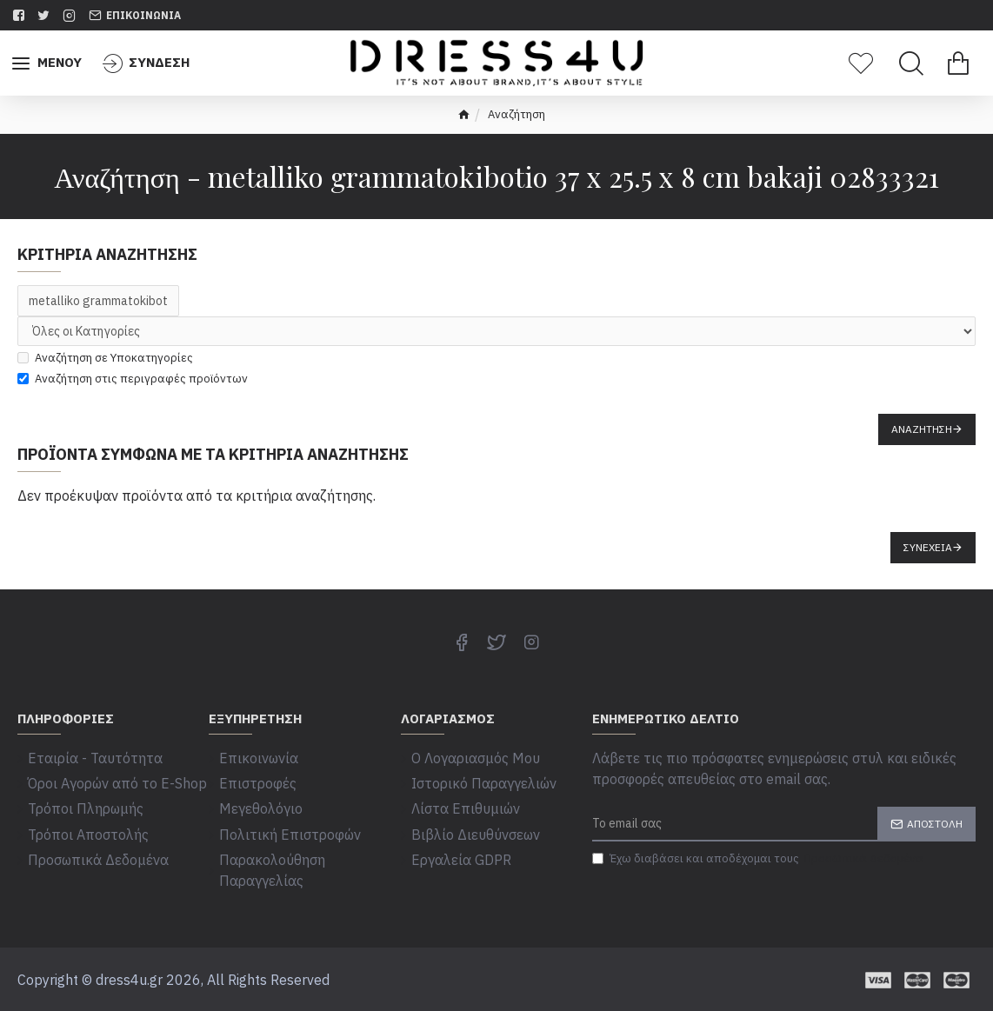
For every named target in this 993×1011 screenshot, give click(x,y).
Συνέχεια (927, 547)
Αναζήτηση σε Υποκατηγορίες (105, 357)
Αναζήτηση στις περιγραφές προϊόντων (132, 378)
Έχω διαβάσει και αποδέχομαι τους (759, 859)
